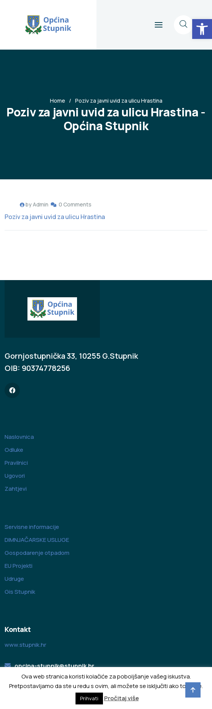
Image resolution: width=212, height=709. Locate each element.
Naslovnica (19, 437)
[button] (202, 29)
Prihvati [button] (89, 698)
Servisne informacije (32, 527)
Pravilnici (16, 463)
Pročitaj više (121, 698)
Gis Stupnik (20, 592)
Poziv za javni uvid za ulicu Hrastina (55, 217)
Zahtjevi (16, 489)
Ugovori (15, 476)
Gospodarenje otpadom (37, 553)
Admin (40, 204)
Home (57, 100)
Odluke (14, 450)
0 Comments (75, 204)
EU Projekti (18, 566)
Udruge (14, 579)
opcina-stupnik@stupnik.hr (54, 666)
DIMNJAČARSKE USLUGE (37, 540)
